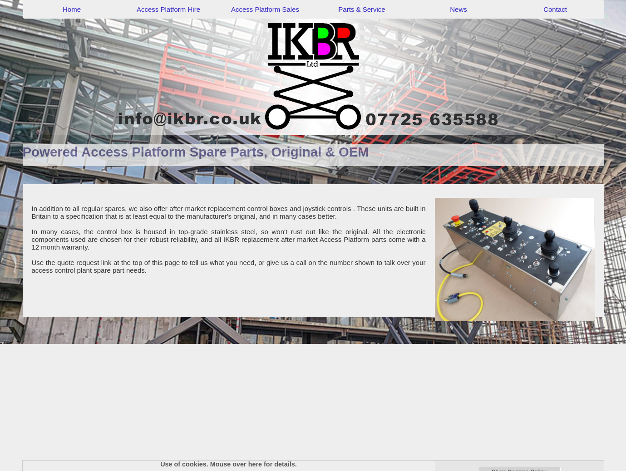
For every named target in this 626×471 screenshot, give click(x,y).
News (458, 9)
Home (72, 9)
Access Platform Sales (265, 9)
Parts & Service (361, 9)
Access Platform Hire (168, 9)
